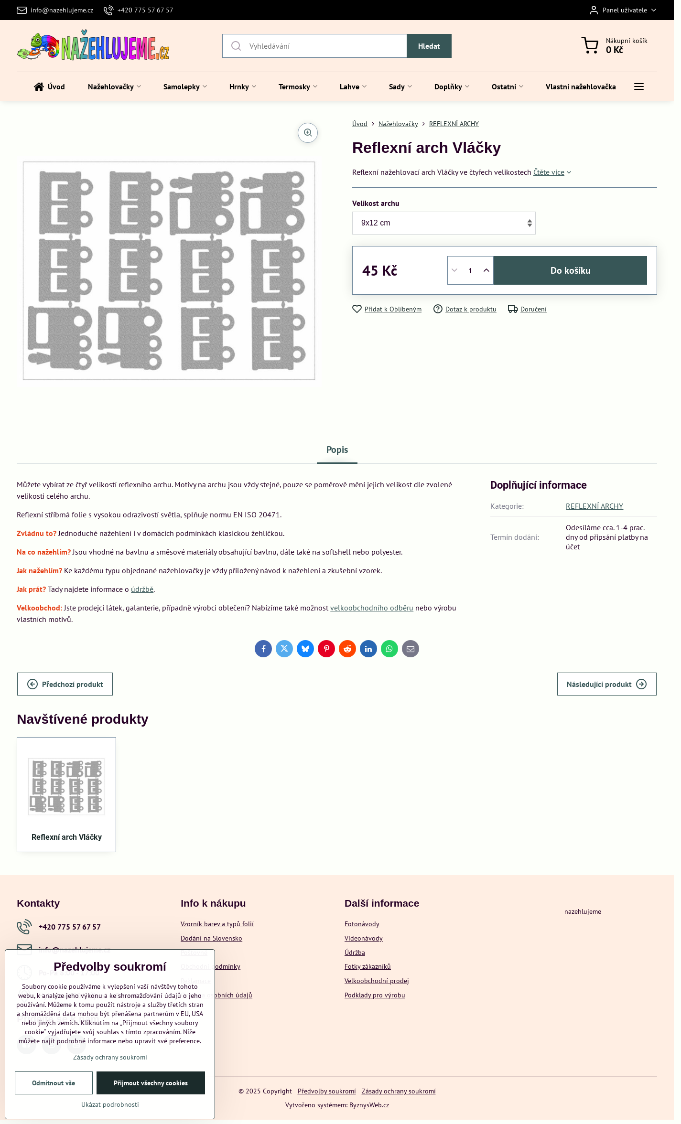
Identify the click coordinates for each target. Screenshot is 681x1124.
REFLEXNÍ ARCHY (594, 506)
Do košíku (571, 270)
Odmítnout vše (53, 1083)
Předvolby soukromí (327, 1091)
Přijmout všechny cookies (151, 1083)
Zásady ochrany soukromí (399, 1091)
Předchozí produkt (65, 684)
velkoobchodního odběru (371, 607)
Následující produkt (607, 684)
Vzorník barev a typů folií (217, 924)
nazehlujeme (582, 911)
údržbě (142, 589)
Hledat (429, 46)
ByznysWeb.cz (369, 1105)
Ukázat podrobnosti (110, 1104)
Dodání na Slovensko (211, 938)
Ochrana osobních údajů (216, 995)
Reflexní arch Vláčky (67, 837)
